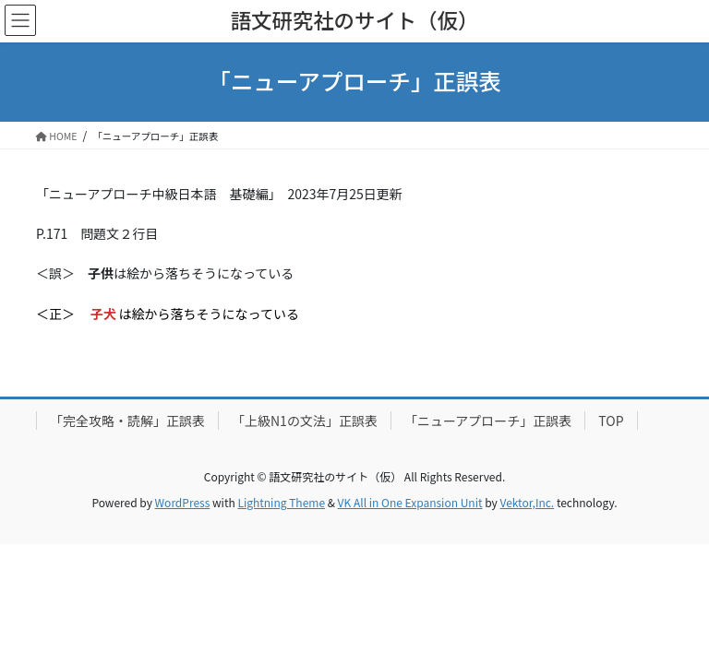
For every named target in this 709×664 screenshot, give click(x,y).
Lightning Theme (281, 502)
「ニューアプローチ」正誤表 (487, 420)
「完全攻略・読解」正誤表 (127, 420)
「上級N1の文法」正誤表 (305, 420)
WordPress (182, 502)
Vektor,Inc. (526, 502)
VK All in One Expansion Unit (410, 502)
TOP (610, 420)
